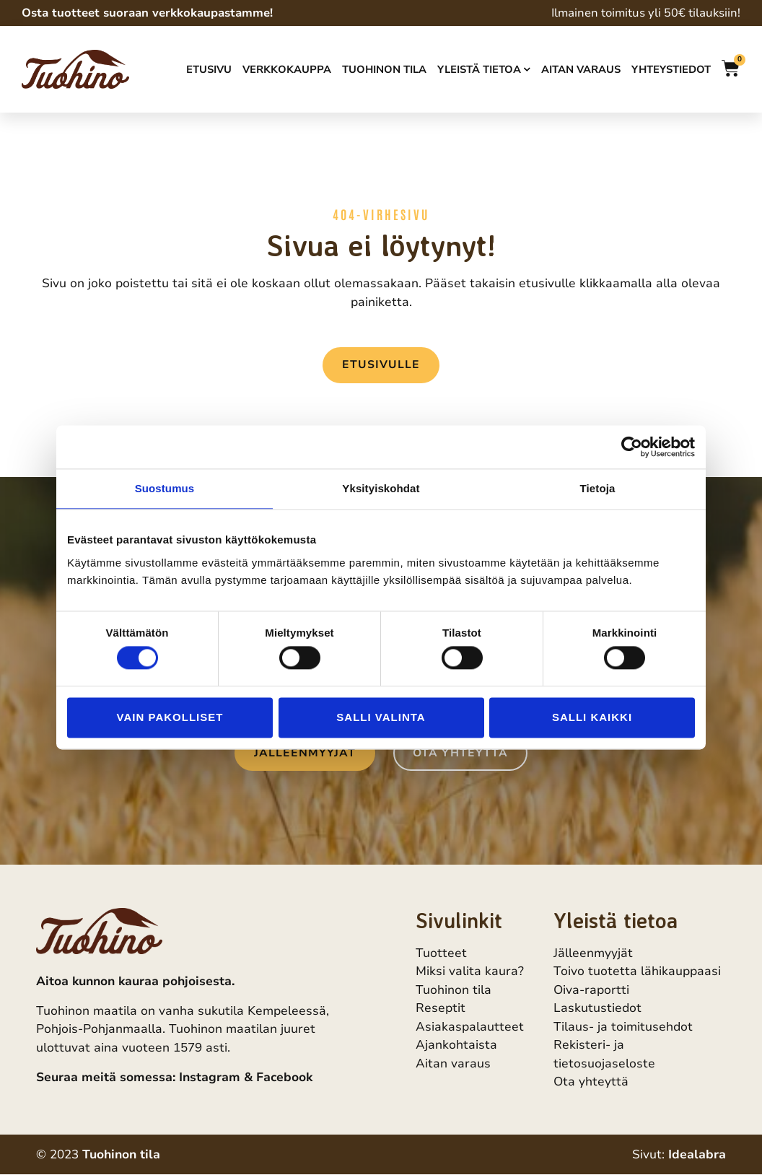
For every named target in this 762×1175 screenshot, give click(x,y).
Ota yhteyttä (591, 1082)
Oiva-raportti (591, 990)
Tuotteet (441, 953)
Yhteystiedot (671, 69)
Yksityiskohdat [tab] (380, 488)
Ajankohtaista (456, 1045)
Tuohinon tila (384, 69)
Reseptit (440, 1008)
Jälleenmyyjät (593, 953)
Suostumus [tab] (165, 488)
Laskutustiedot (597, 1008)
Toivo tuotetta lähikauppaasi (637, 972)
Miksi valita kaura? (470, 972)
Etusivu (209, 69)
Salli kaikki (592, 717)
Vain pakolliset (170, 717)
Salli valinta (380, 717)
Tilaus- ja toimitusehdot (623, 1026)
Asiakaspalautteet (470, 1026)
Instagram (209, 1077)
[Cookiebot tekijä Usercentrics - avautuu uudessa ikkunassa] (632, 447)
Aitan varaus (581, 69)
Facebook (284, 1077)
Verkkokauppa (286, 69)
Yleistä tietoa (483, 69)
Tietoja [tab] (598, 488)
